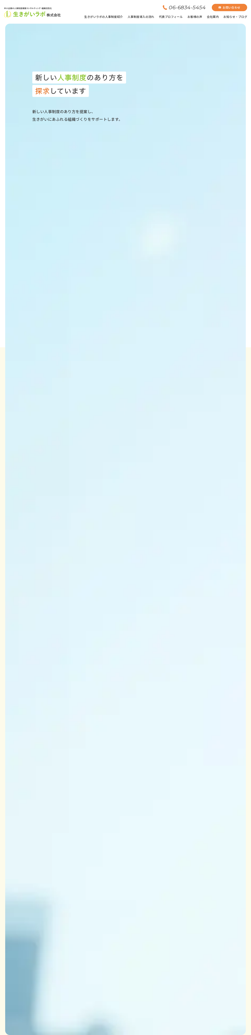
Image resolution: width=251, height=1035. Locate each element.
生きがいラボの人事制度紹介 (103, 17)
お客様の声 (194, 17)
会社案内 (213, 17)
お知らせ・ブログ (235, 17)
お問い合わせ (229, 7)
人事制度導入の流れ (141, 17)
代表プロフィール (171, 17)
